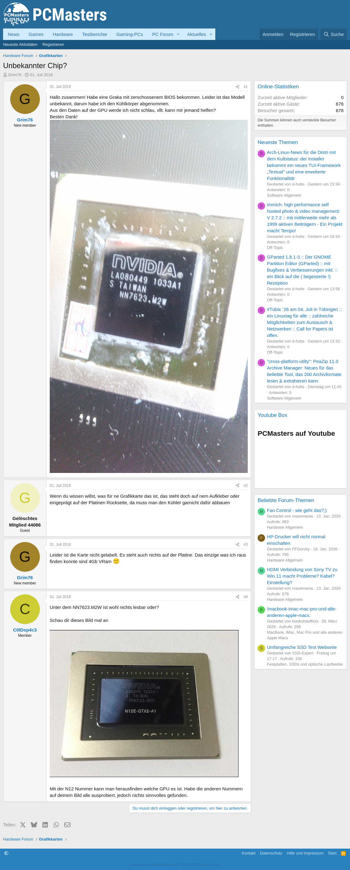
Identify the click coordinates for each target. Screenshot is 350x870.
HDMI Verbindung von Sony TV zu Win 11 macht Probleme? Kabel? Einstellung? (302, 576)
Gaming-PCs (129, 34)
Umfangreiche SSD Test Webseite (302, 647)
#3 (246, 544)
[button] (178, 34)
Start (332, 853)
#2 (246, 485)
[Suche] (333, 34)
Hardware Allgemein (285, 527)
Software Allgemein (284, 195)
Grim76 (15, 74)
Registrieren (53, 44)
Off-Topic (275, 247)
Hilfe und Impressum (305, 853)
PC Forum (162, 34)
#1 (246, 87)
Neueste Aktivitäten (20, 44)
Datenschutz (271, 853)
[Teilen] (238, 86)
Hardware (63, 34)
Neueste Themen (278, 142)
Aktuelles (196, 34)
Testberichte (94, 34)
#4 (246, 597)
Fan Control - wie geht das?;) (297, 510)
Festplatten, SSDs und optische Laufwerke (305, 664)
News (13, 34)
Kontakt (248, 853)
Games (36, 34)
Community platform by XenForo (175, 864)
